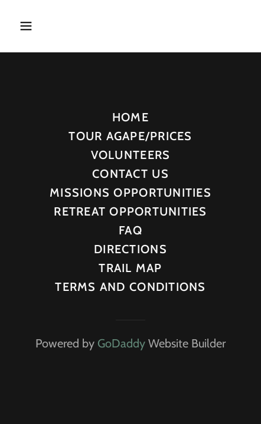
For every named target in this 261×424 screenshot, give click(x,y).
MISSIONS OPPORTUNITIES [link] (130, 193)
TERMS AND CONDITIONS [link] (130, 287)
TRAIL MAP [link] (130, 268)
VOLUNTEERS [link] (131, 155)
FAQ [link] (130, 230)
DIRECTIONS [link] (130, 249)
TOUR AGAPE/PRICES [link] (130, 136)
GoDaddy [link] (121, 343)
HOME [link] (130, 117)
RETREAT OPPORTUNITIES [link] (130, 211)
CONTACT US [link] (130, 174)
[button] (40, 26)
